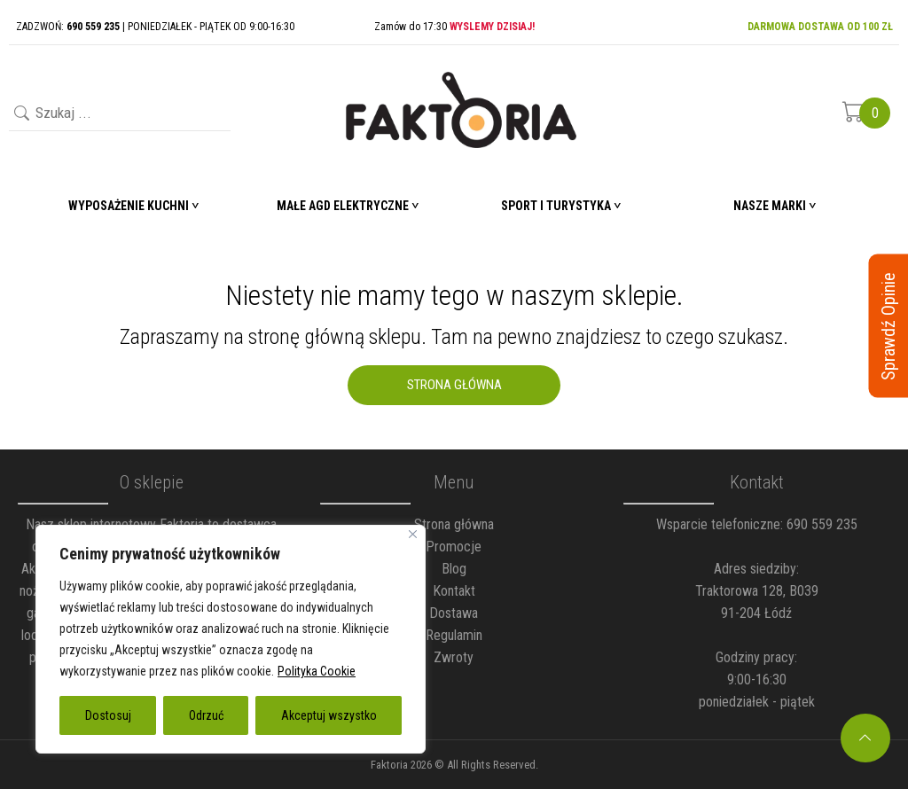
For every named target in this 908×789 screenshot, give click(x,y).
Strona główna (454, 524)
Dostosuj (108, 715)
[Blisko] (413, 534)
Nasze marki (769, 206)
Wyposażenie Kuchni (128, 206)
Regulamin (454, 635)
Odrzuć (206, 715)
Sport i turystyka (556, 206)
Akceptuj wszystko (329, 715)
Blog (454, 568)
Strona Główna (454, 385)
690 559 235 (822, 524)
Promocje (453, 546)
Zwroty (454, 657)
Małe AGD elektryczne (343, 206)
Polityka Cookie (317, 671)
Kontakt (454, 590)
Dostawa (453, 613)
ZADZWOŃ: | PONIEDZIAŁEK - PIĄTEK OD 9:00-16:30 (155, 26)
